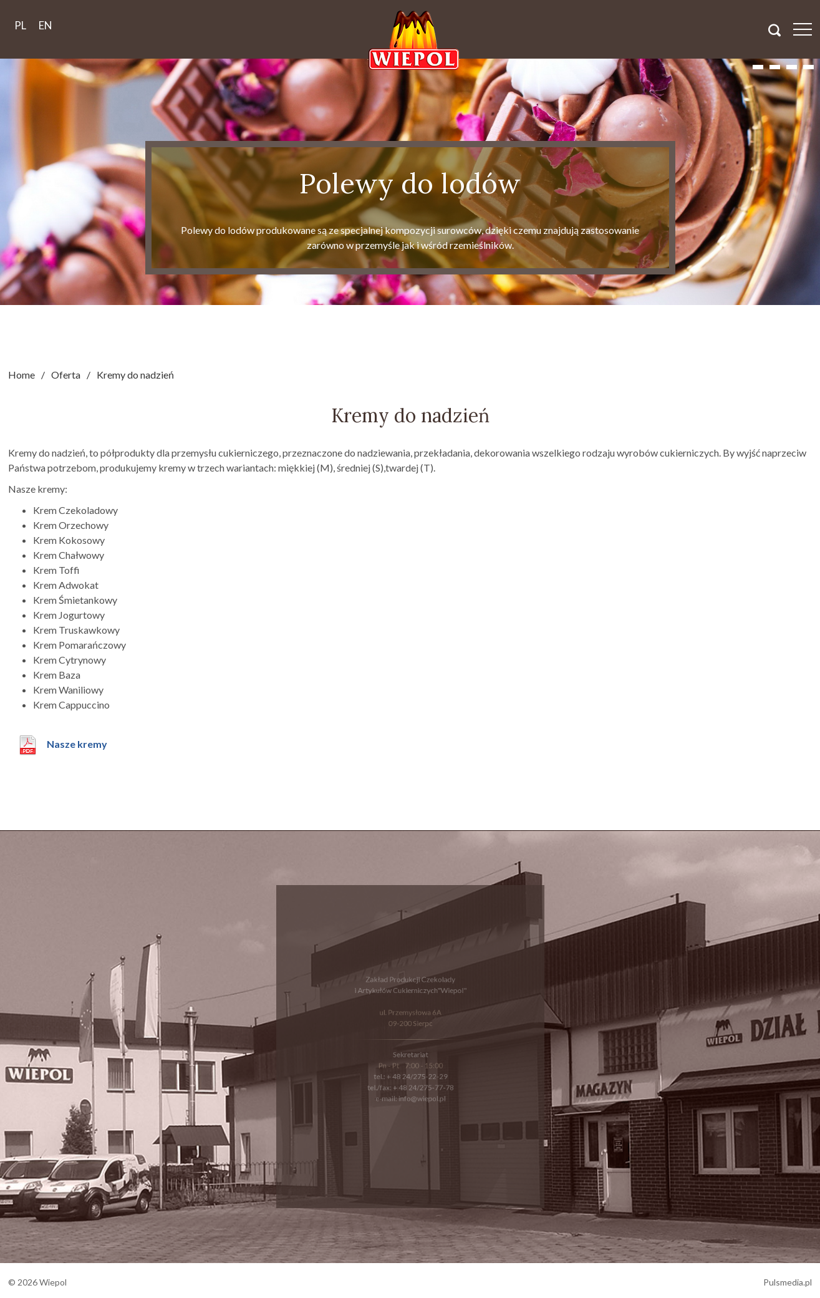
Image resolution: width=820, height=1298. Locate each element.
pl (20, 25)
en (45, 25)
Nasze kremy (77, 744)
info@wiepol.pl (420, 1093)
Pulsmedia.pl (787, 1282)
